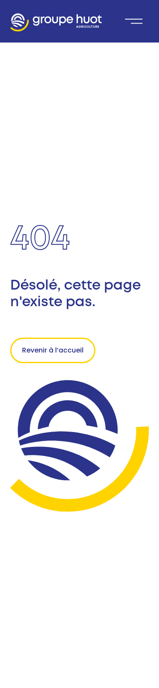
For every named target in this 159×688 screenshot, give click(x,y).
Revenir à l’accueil (53, 350)
